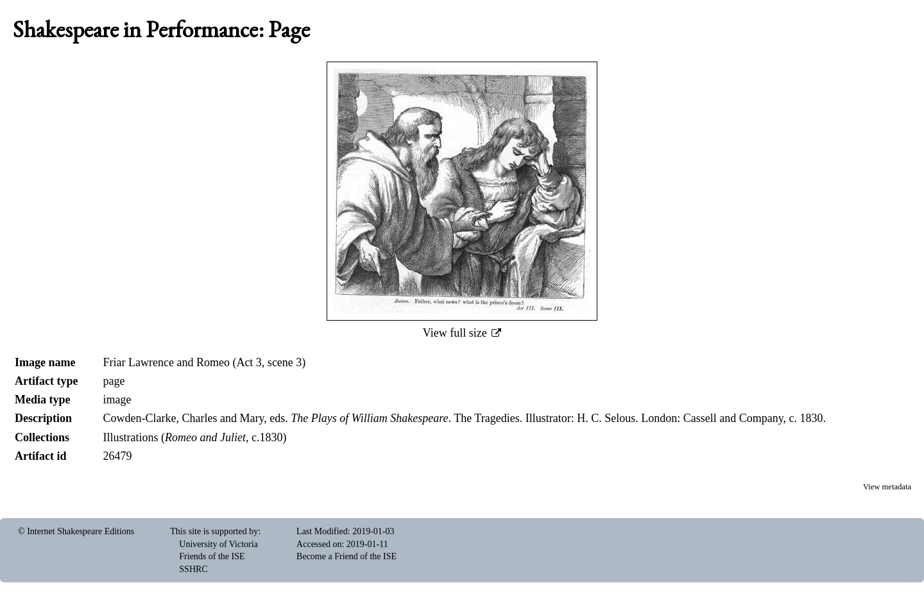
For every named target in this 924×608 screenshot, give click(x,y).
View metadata (887, 486)
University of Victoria (218, 544)
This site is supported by (214, 531)
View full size (456, 332)
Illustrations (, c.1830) (194, 437)
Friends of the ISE (211, 556)
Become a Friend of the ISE (346, 556)
